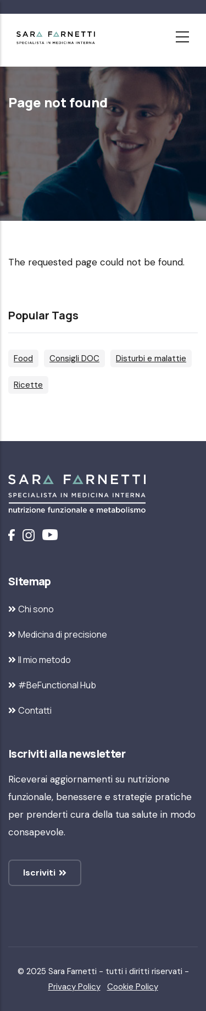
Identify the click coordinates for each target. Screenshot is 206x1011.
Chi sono (36, 609)
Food (23, 358)
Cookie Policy (132, 986)
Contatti (35, 710)
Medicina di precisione (62, 634)
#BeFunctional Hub (57, 685)
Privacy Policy (74, 986)
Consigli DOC (74, 358)
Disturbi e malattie (151, 358)
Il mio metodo (44, 660)
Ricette (28, 384)
